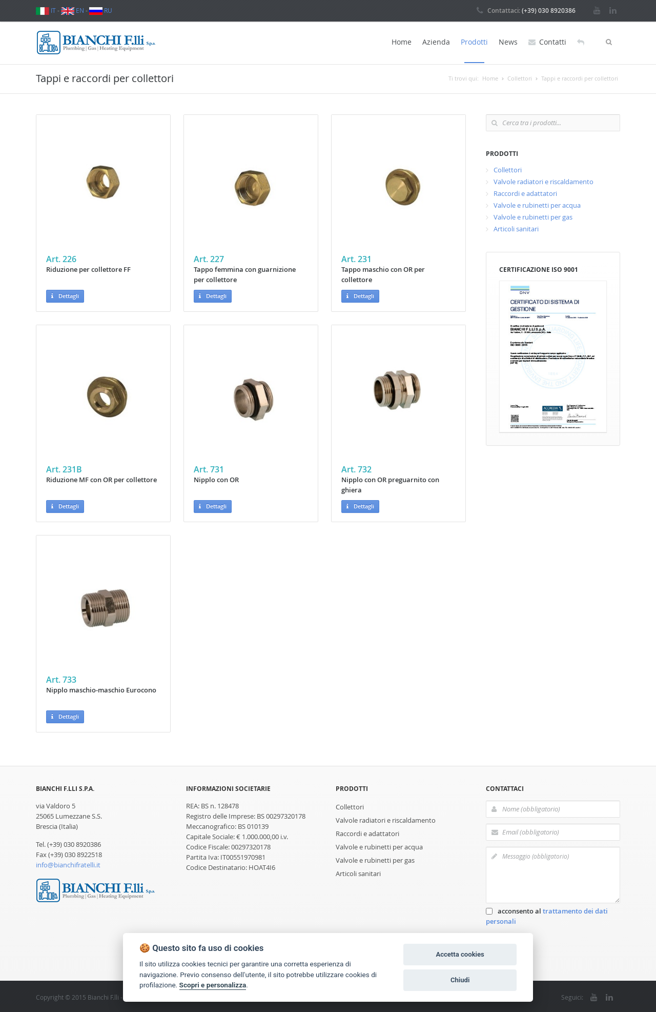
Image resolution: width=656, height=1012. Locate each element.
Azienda (436, 42)
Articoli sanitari (516, 227)
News (508, 42)
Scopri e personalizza (213, 985)
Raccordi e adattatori (525, 191)
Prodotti (474, 42)
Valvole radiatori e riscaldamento (543, 180)
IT (46, 10)
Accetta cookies (460, 954)
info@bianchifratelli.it (68, 863)
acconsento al (547, 914)
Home (402, 42)
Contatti (547, 42)
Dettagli (65, 295)
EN (72, 10)
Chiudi (459, 980)
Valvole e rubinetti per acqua (537, 203)
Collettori (508, 168)
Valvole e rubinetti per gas (533, 215)
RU (100, 10)
